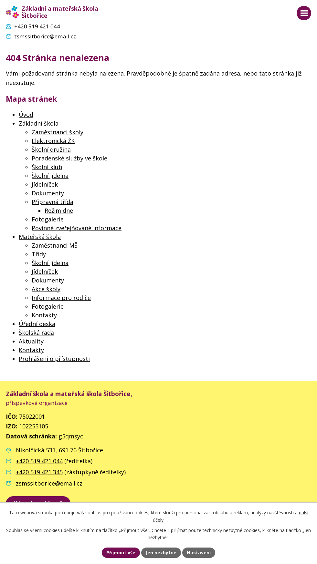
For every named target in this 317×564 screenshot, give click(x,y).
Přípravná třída (52, 202)
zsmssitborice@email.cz (49, 483)
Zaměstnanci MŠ (55, 245)
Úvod (26, 114)
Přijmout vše (120, 552)
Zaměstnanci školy (57, 132)
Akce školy (46, 289)
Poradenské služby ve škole (69, 158)
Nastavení (199, 552)
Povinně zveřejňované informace (77, 228)
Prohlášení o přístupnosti (54, 359)
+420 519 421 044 (39, 461)
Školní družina (51, 149)
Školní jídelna (50, 175)
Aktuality (31, 341)
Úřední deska (37, 324)
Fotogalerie (48, 219)
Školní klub (47, 167)
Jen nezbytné (161, 552)
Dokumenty (48, 193)
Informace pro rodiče (61, 298)
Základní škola (38, 123)
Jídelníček (45, 184)
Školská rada (36, 332)
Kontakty (44, 315)
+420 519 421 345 (39, 472)
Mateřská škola (40, 237)
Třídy (39, 254)
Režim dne (59, 210)
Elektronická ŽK (53, 141)
